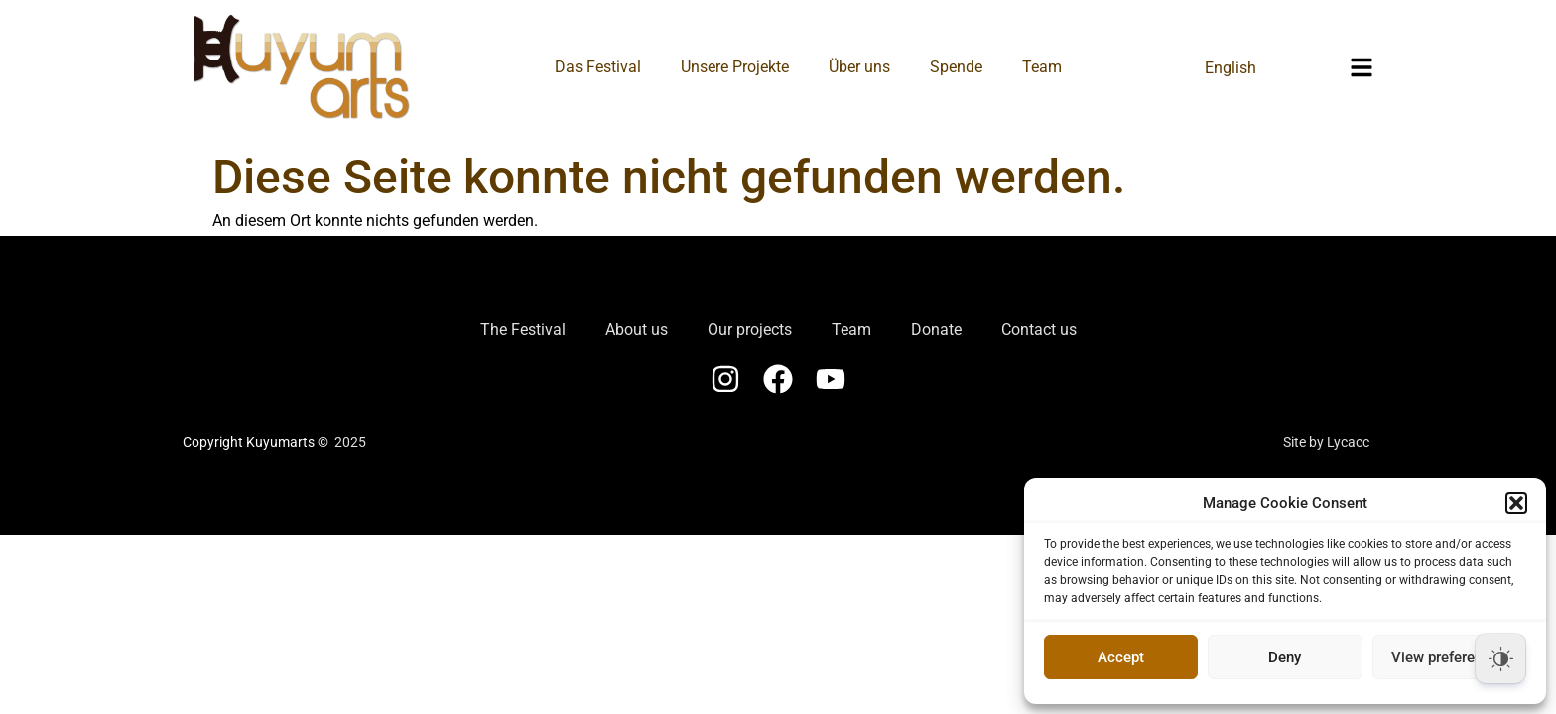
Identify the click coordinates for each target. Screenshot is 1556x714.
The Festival (523, 329)
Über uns (859, 67)
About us (636, 329)
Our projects (750, 329)
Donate (936, 329)
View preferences (1448, 657)
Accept (1121, 657)
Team (1042, 67)
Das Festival (598, 67)
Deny (1284, 657)
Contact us (1039, 329)
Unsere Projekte (735, 67)
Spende (956, 67)
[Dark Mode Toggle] (1500, 658)
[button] (1516, 503)
